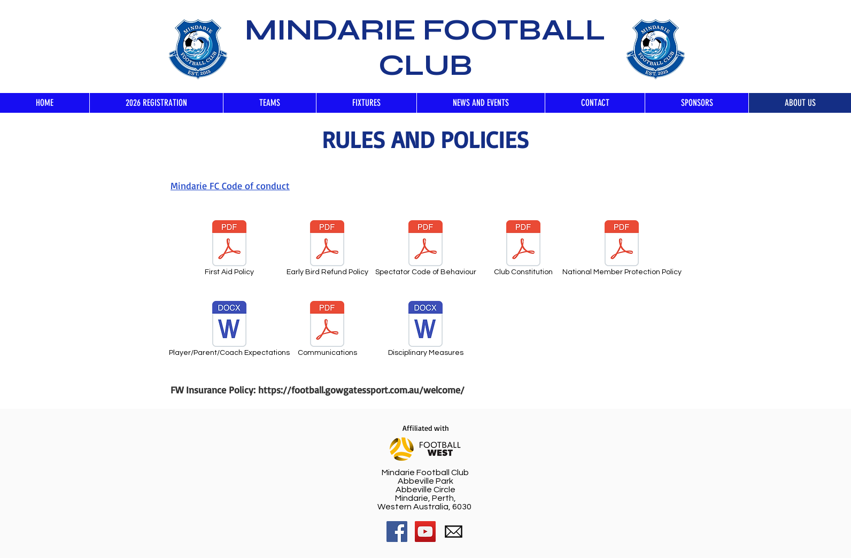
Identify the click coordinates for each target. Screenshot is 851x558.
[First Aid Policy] (229, 250)
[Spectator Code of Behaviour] (425, 250)
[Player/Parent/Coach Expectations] (229, 330)
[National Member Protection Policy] (621, 250)
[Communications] (327, 330)
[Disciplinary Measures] (425, 330)
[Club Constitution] (523, 250)
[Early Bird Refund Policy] (327, 250)
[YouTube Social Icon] (425, 531)
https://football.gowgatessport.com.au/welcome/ (361, 390)
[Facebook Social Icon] (396, 531)
